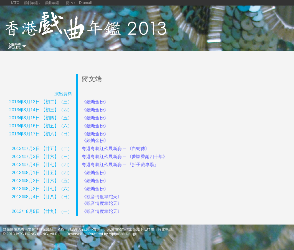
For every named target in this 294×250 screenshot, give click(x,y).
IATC (15, 3)
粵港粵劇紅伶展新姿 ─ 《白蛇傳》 (115, 148)
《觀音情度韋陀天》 (102, 196)
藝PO (70, 3)
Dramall (85, 3)
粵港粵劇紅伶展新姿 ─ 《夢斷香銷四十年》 (124, 156)
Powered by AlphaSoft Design (112, 234)
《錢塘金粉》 (95, 101)
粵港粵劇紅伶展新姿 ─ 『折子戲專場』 (120, 164)
